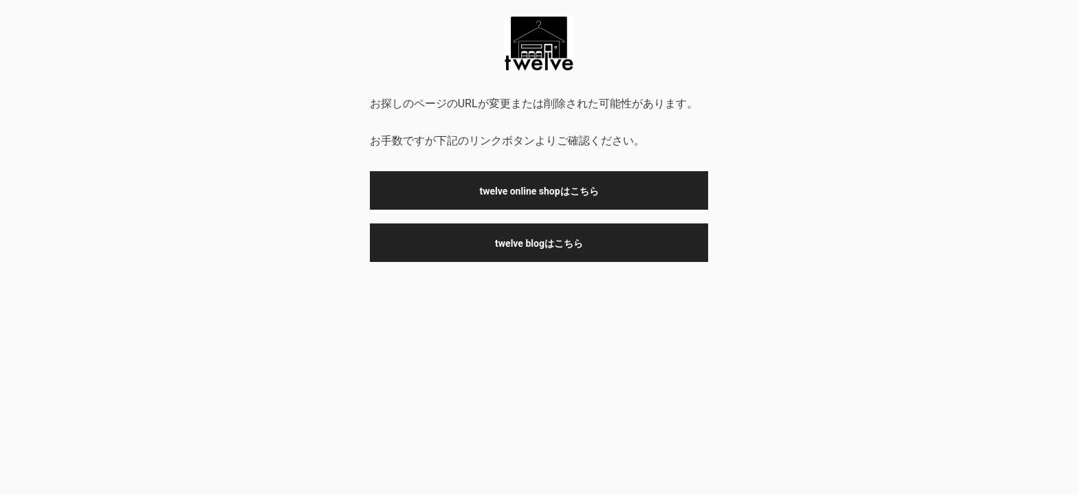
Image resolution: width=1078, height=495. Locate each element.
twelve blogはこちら (539, 243)
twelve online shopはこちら (538, 191)
